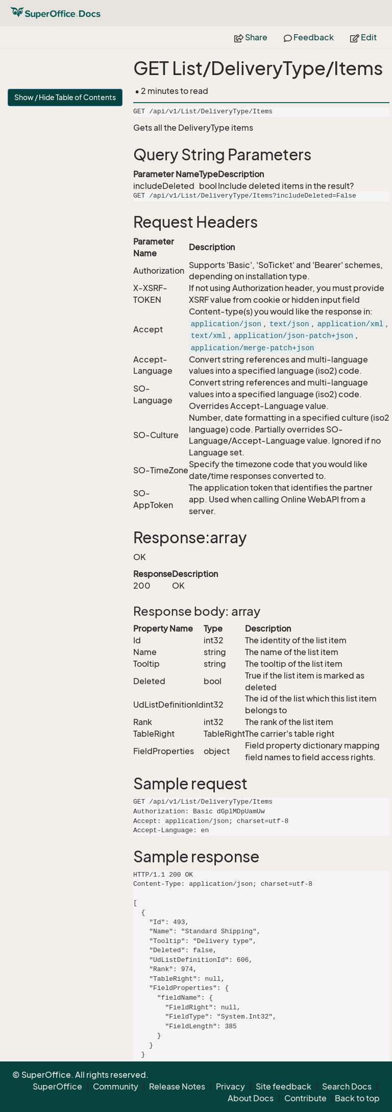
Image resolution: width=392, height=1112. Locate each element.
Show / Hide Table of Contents (65, 97)
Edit (363, 37)
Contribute (305, 1098)
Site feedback (283, 1086)
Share (250, 37)
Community (115, 1086)
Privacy (230, 1086)
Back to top (357, 1098)
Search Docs (347, 1086)
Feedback (309, 37)
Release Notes (177, 1086)
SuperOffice (57, 1086)
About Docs (251, 1098)
